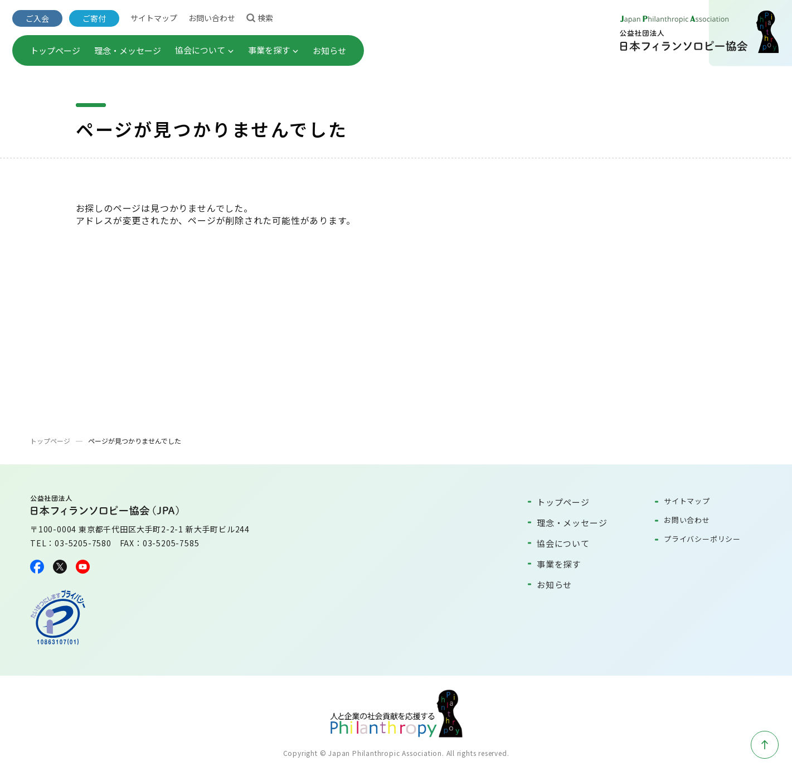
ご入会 (37, 18)
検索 (259, 17)
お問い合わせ (211, 17)
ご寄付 (94, 18)
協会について (204, 50)
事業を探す (273, 50)
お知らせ (329, 50)
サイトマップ (153, 17)
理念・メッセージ (127, 50)
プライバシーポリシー (702, 539)
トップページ (55, 50)
